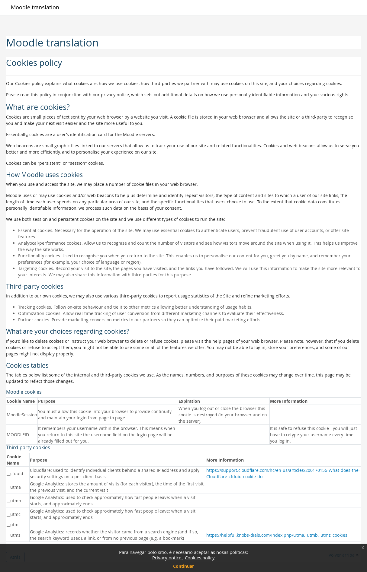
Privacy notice (167, 558)
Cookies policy (200, 558)
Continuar (183, 566)
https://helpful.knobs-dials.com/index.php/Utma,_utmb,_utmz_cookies (276, 535)
